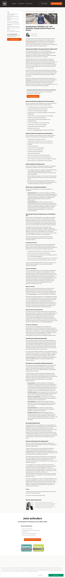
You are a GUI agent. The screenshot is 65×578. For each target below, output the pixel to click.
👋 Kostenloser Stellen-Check (33, 96)
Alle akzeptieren (56, 575)
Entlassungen (28, 79)
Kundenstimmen (21, 3)
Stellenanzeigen (33, 294)
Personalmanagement (31, 11)
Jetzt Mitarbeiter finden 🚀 (14, 39)
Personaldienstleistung (30, 41)
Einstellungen (40, 575)
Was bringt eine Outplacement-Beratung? (13, 26)
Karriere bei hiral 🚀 (28, 3)
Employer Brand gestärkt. (31, 357)
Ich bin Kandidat (44, 3)
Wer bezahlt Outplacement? (11, 30)
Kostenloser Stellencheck (56, 3)
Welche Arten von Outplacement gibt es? (13, 22)
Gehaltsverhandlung (47, 321)
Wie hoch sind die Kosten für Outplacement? (13, 31)
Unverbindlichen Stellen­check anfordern (32, 539)
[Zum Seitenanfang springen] (56, 502)
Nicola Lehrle (34, 33)
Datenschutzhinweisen (44, 569)
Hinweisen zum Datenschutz (34, 571)
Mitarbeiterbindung (37, 130)
